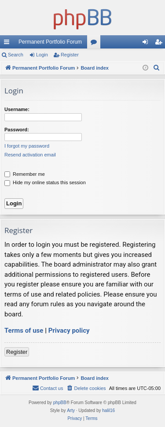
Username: (16, 109)
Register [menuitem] (160, 43)
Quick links (8, 43)
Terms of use (23, 330)
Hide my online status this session (45, 182)
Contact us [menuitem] (47, 388)
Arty (71, 410)
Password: (16, 129)
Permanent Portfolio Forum (50, 42)
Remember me (24, 174)
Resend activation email (30, 154)
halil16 (108, 410)
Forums (95, 43)
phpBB (59, 402)
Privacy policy (69, 330)
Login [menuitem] (147, 43)
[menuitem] (157, 68)
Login (42, 54)
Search (15, 54)
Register (70, 54)
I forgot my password (26, 146)
